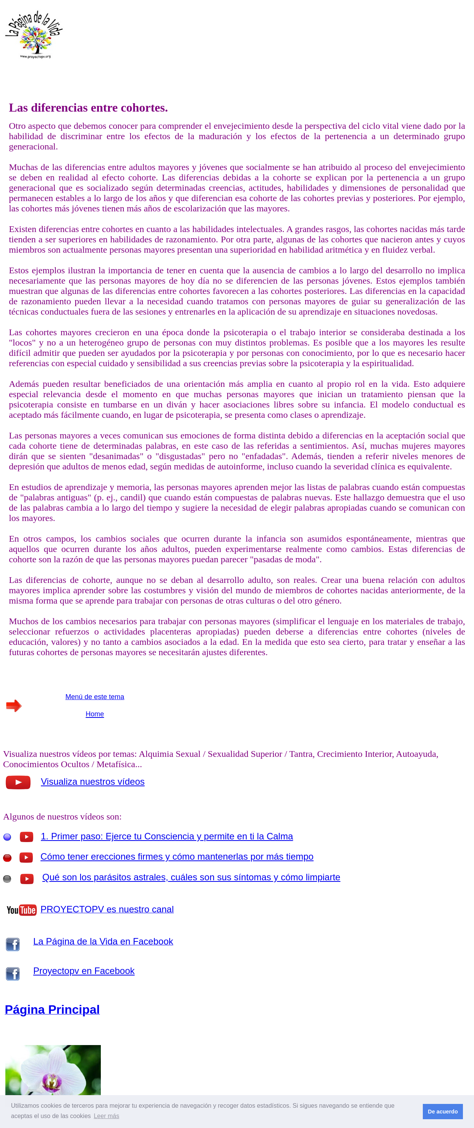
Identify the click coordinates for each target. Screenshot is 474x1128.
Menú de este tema (94, 697)
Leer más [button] (106, 1116)
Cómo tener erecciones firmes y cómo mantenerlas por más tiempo (177, 856)
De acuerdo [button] (443, 1112)
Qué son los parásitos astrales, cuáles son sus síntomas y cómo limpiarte (191, 877)
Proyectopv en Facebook (84, 971)
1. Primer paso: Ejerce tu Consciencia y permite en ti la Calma (167, 836)
